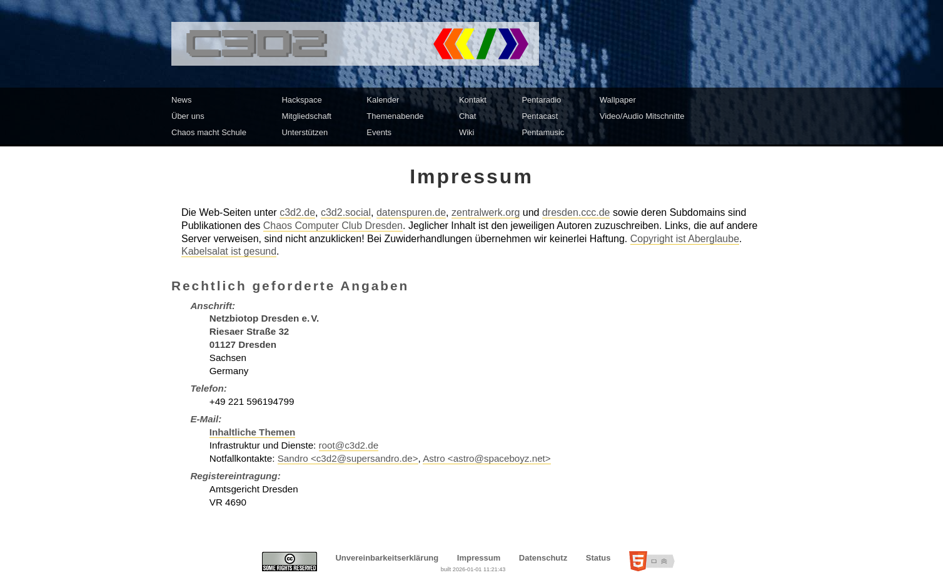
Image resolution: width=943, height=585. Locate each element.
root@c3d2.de (349, 445)
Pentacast (540, 116)
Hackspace (301, 99)
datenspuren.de (411, 212)
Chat (467, 116)
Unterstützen (304, 132)
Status (598, 557)
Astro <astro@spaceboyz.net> (487, 458)
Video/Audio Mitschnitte (642, 116)
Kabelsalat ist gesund (228, 251)
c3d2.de (297, 212)
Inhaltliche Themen (252, 432)
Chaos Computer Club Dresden (333, 225)
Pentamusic (543, 132)
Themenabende (394, 116)
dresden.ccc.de (576, 212)
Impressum (478, 557)
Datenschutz (543, 557)
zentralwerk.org (485, 212)
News (181, 99)
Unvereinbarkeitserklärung (386, 557)
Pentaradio (541, 99)
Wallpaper (618, 99)
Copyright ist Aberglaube (684, 238)
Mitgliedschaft (306, 116)
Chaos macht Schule (208, 132)
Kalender (382, 99)
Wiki (467, 132)
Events (378, 132)
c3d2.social (346, 212)
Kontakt (473, 99)
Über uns (187, 116)
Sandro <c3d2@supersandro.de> (348, 458)
